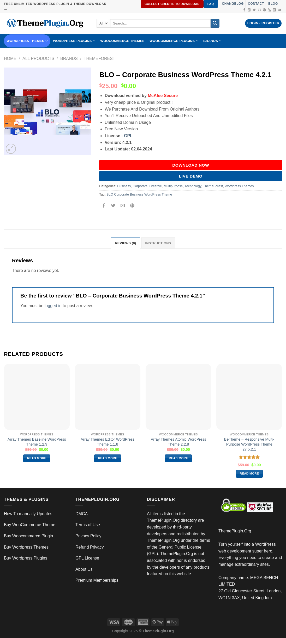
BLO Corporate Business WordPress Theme (139, 194)
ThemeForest (99, 58)
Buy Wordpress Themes (26, 547)
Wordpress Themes (239, 186)
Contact (256, 3)
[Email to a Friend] (122, 206)
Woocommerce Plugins (174, 40)
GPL (128, 135)
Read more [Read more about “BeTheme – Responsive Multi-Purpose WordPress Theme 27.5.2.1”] (249, 473)
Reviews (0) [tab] (125, 243)
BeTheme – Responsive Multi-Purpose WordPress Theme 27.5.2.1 (249, 444)
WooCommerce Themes (122, 41)
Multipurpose (173, 186)
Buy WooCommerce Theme (29, 524)
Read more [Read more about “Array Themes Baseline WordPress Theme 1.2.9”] (36, 458)
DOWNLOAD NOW (190, 165)
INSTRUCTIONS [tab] (158, 243)
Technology (192, 186)
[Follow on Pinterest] (264, 10)
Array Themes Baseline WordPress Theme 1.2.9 (37, 441)
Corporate (140, 186)
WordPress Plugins (74, 40)
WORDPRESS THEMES (27, 40)
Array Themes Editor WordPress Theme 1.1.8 (108, 441)
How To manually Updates (28, 514)
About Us (84, 569)
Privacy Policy (88, 536)
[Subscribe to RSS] (269, 10)
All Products (38, 58)
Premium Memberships (96, 580)
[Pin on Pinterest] (132, 206)
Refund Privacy (89, 547)
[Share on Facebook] (104, 206)
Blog (273, 3)
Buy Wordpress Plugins (25, 558)
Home (10, 58)
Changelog (233, 3)
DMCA (81, 514)
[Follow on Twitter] (254, 10)
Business (124, 186)
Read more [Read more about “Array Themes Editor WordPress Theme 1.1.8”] (107, 458)
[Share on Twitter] (113, 206)
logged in (53, 305)
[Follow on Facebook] (244, 10)
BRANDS (212, 40)
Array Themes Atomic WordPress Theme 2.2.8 (178, 441)
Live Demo (190, 176)
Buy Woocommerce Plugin (28, 536)
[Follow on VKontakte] (279, 10)
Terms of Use (87, 524)
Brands (69, 58)
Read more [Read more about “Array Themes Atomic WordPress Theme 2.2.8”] (178, 458)
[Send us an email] (259, 10)
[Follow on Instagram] (249, 10)
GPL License (87, 558)
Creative (155, 186)
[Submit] (215, 23)
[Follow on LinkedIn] (274, 10)
